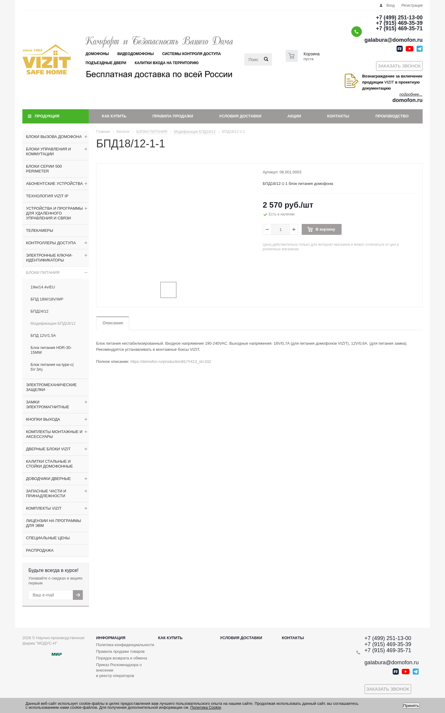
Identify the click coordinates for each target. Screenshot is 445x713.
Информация (110, 638)
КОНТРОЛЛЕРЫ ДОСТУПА (51, 243)
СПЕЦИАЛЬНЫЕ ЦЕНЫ (48, 538)
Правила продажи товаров (120, 651)
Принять (411, 705)
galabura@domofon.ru (393, 40)
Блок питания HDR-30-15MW (51, 350)
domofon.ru (407, 100)
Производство (392, 116)
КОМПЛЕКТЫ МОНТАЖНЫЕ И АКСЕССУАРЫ (54, 434)
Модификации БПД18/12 (53, 323)
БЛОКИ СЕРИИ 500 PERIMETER (44, 168)
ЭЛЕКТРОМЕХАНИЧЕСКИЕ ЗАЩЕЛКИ (51, 387)
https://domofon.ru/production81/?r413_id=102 (170, 361)
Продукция (47, 116)
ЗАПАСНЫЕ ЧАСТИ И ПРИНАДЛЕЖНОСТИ (46, 493)
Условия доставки (240, 116)
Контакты (338, 116)
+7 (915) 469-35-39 (399, 23)
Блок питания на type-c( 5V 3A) (52, 367)
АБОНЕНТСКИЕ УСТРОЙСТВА (54, 183)
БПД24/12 (39, 311)
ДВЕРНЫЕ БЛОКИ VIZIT (48, 449)
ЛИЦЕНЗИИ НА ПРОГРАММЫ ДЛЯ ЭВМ (53, 523)
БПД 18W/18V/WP (47, 299)
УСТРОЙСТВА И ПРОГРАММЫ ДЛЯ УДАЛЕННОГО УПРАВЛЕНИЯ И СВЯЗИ (54, 213)
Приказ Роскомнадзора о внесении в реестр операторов (119, 670)
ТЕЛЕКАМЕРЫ (39, 230)
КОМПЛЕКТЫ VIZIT (43, 508)
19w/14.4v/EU (43, 287)
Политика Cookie (205, 707)
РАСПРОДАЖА (40, 550)
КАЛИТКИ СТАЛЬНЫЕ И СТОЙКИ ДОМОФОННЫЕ (49, 463)
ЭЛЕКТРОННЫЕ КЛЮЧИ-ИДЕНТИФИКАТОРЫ (49, 257)
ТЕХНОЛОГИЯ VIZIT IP (47, 196)
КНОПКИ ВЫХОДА (43, 419)
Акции (294, 116)
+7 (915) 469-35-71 (399, 28)
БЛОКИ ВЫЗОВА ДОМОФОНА (54, 136)
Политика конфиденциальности (125, 644)
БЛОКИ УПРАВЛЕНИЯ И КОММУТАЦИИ (48, 151)
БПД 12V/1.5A (43, 335)
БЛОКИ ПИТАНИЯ (43, 272)
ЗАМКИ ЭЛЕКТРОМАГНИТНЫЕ (47, 404)
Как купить (114, 116)
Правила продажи (172, 116)
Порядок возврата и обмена (121, 658)
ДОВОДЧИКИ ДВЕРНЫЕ (48, 478)
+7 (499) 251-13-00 (399, 17)
